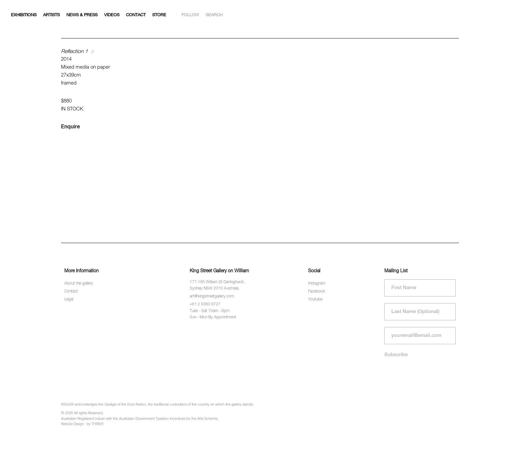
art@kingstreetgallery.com (212, 296)
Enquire (70, 127)
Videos (111, 15)
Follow (190, 15)
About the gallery (78, 284)
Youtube (315, 299)
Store (159, 15)
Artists (51, 15)
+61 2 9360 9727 (205, 304)
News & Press (82, 15)
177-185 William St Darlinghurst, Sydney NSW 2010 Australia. (217, 285)
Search (214, 15)
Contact (136, 15)
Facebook (316, 291)
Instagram (316, 284)
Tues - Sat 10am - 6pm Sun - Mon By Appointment (213, 314)
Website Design (72, 424)
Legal (68, 299)
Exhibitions (23, 15)
